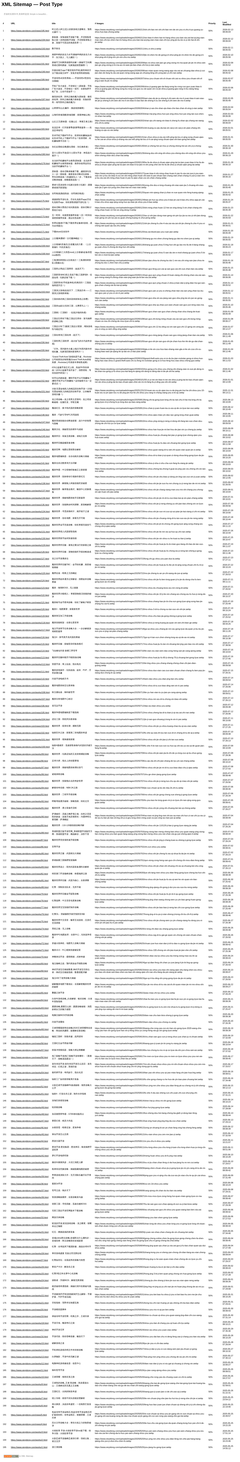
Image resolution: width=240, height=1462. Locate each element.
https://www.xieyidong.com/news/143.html (30, 450)
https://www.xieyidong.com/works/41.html (30, 1162)
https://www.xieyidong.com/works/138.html (30, 483)
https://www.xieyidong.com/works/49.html (30, 1107)
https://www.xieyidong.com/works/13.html (30, 1357)
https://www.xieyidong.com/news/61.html (29, 1022)
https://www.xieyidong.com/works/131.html (30, 532)
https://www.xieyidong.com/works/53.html (30, 1079)
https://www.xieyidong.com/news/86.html (29, 847)
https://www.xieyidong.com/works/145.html (30, 436)
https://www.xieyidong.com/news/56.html (29, 1057)
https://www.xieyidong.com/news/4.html (29, 1424)
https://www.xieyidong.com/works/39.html (30, 1176)
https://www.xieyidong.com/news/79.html (29, 894)
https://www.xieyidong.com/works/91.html (30, 808)
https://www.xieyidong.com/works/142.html (30, 456)
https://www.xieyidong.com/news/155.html (30, 350)
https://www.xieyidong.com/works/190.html (30, 72)
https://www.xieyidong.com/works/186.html (30, 108)
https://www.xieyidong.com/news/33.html (29, 1217)
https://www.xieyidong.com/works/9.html (29, 1384)
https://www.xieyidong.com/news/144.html (30, 443)
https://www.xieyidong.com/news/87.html (29, 840)
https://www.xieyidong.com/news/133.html (30, 518)
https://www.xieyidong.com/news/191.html (30, 64)
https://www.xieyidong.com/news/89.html (29, 825)
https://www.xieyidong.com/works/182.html (30, 138)
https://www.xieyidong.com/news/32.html (29, 1225)
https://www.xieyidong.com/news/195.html (30, 31)
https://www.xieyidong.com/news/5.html (29, 1415)
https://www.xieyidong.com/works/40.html (30, 1169)
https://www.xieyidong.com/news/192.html (30, 56)
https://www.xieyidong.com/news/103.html (30, 726)
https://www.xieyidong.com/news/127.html (30, 559)
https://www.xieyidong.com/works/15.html (30, 1343)
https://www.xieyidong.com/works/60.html (30, 1029)
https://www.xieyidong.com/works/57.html (30, 1050)
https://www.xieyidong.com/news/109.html (30, 685)
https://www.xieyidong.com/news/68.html (29, 971)
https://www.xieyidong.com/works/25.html (30, 1274)
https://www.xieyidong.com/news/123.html (30, 588)
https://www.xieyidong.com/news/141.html (30, 463)
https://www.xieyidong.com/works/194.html (30, 40)
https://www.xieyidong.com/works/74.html (30, 929)
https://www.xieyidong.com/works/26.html (30, 1267)
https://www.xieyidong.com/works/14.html (30, 1350)
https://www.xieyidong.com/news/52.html (29, 1087)
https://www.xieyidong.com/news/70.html (29, 957)
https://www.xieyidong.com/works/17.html (30, 1330)
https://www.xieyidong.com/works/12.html (30, 1363)
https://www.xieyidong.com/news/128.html (30, 552)
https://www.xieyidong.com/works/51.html (30, 1094)
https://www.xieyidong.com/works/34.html (30, 1211)
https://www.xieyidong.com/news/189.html (30, 79)
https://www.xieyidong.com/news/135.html (30, 505)
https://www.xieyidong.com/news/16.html (29, 1336)
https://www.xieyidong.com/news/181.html (30, 147)
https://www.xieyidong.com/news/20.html (29, 1309)
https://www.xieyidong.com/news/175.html (30, 201)
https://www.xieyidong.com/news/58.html (29, 1043)
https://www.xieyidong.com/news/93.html (29, 794)
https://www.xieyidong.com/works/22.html (30, 1295)
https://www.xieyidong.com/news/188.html (30, 89)
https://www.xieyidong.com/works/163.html (30, 292)
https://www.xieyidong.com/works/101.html (30, 739)
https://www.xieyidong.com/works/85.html (30, 853)
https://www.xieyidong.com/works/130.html (30, 538)
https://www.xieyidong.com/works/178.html (30, 175)
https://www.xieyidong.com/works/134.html (30, 511)
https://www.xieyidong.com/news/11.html (29, 1370)
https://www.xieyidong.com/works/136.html (30, 498)
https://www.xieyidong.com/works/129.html (30, 545)
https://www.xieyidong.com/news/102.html (30, 733)
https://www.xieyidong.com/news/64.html (29, 1000)
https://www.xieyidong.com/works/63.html (30, 1008)
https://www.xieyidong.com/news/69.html (29, 963)
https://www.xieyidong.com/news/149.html (30, 408)
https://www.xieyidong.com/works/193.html (30, 49)
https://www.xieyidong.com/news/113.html (30, 657)
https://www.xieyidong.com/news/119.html (30, 616)
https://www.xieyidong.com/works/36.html (30, 1197)
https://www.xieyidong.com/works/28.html (30, 1253)
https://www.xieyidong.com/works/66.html (30, 985)
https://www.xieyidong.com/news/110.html (30, 679)
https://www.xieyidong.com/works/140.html (30, 470)
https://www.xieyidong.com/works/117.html (30, 630)
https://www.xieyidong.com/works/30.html (30, 1239)
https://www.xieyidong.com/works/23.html (30, 1288)
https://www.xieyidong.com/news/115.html (30, 644)
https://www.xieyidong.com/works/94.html (30, 788)
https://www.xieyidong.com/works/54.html (30, 1072)
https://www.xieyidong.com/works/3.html (29, 1432)
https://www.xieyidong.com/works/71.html (30, 950)
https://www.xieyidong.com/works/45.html (30, 1134)
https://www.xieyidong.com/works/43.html (30, 1148)
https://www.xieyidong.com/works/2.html (29, 1440)
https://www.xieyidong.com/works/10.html (30, 1377)
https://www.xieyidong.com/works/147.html (30, 422)
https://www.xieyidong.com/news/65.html (29, 993)
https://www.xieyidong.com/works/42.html (30, 1156)
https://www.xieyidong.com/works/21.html (30, 1303)
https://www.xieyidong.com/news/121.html (30, 602)
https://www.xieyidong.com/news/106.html (30, 706)
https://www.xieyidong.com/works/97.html (30, 767)
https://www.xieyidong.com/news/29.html (29, 1247)
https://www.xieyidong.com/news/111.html (30, 671)
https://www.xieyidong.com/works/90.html (30, 817)
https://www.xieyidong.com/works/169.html (30, 246)
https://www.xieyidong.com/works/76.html (30, 914)
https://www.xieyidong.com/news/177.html (30, 186)
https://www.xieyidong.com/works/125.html (30, 573)
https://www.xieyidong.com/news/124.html (30, 580)
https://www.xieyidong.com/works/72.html (30, 943)
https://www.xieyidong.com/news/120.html (30, 609)
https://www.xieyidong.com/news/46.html (29, 1128)
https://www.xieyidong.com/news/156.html (30, 342)
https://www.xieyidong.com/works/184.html (30, 122)
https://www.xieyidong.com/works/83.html (30, 867)
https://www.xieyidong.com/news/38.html (29, 1184)
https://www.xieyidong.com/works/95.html (30, 781)
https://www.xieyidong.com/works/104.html (30, 719)
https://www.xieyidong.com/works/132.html (30, 525)
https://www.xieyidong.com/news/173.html (30, 216)
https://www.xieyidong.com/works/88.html (30, 833)
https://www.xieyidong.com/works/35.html (30, 1204)
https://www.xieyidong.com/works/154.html (30, 359)
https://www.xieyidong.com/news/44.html (29, 1141)
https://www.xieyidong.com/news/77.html (29, 907)
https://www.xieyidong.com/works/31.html (30, 1232)
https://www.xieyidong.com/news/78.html (29, 901)
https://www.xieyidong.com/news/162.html (30, 299)
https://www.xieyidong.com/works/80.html (30, 887)
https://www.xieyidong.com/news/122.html (30, 595)
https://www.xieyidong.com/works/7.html (29, 1398)
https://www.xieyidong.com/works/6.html (29, 1406)
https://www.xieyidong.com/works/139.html (30, 477)
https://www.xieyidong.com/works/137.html (30, 491)
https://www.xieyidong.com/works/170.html (30, 238)
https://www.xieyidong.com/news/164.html (30, 284)
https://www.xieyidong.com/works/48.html (30, 1114)
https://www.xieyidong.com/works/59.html (30, 1037)
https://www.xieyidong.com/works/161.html (30, 306)
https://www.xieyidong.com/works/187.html (30, 99)
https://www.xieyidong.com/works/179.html (30, 163)
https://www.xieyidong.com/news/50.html (29, 1101)
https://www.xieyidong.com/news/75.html (29, 921)
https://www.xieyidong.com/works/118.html (30, 623)
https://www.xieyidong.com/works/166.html (30, 269)
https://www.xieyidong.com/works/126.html (30, 566)
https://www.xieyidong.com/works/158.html (30, 328)
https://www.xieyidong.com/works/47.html (30, 1121)
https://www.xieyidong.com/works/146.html (30, 429)
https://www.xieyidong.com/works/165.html (30, 276)
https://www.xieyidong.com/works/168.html (30, 254)
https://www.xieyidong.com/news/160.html (30, 313)
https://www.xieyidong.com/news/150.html (30, 401)
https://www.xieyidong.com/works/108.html (30, 692)
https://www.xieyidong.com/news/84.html (29, 860)
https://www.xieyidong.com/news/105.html (30, 712)
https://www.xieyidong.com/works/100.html (30, 747)
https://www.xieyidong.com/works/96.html (30, 774)
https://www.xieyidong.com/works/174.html (30, 209)
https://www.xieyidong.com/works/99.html (30, 754)
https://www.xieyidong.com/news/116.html (30, 637)
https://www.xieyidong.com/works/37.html (30, 1190)
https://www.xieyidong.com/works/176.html (30, 193)
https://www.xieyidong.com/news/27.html (29, 1260)
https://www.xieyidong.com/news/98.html (29, 761)
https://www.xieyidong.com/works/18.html (30, 1323)
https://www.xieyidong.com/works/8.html (29, 1391)
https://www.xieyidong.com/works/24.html (30, 1280)
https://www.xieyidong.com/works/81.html (30, 880)
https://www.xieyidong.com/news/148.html (30, 415)
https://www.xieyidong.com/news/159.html (30, 320)
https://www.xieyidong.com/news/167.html (30, 261)
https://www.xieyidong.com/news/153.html (30, 370)
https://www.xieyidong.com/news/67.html (29, 978)
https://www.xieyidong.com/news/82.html (29, 874)
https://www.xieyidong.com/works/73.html (30, 936)
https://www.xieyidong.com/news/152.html (30, 381)
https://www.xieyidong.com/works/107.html (30, 699)
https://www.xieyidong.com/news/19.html (29, 1316)
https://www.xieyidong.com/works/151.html (30, 391)
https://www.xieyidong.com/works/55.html (30, 1065)
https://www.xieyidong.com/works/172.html (30, 224)
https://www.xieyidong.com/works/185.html (30, 115)
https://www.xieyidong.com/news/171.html (30, 232)
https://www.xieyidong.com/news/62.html (29, 1015)
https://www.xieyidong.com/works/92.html (30, 801)
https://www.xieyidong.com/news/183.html (30, 129)
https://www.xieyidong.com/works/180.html (30, 154)
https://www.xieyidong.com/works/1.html (29, 1447)
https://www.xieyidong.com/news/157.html (30, 335)
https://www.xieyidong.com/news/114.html (30, 651)
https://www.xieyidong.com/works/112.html (30, 664)
